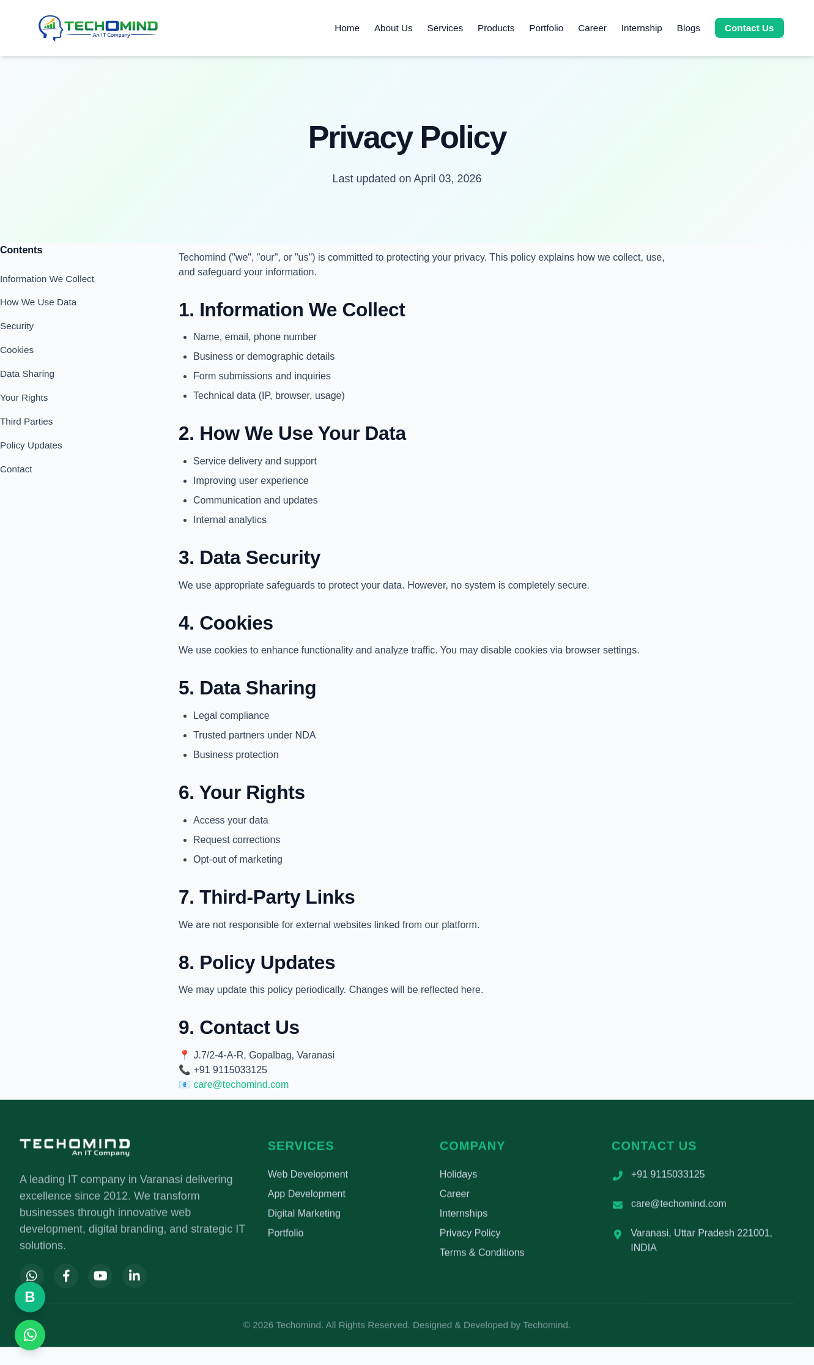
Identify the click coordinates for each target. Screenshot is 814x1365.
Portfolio (546, 28)
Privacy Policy (470, 1235)
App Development (307, 1196)
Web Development (308, 1177)
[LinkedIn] (134, 1278)
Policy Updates (31, 445)
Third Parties (26, 421)
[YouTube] (100, 1278)
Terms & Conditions (482, 1255)
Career (592, 28)
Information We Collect (47, 278)
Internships (463, 1216)
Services (445, 28)
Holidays (458, 1177)
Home (347, 28)
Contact (16, 469)
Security (17, 326)
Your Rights (24, 397)
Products (496, 28)
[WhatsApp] (32, 1278)
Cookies (17, 349)
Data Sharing (27, 373)
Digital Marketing (304, 1216)
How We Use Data (38, 302)
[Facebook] (66, 1278)
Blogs (688, 28)
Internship (641, 28)
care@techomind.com (241, 1084)
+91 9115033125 (668, 1177)
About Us (393, 28)
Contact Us (749, 28)
